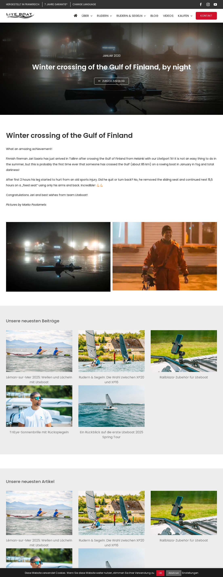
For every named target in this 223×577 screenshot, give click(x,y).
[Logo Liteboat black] (20, 15)
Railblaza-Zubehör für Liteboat (184, 377)
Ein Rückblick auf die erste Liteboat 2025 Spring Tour (111, 434)
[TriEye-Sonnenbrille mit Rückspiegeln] (39, 406)
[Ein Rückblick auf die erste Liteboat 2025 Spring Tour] (111, 406)
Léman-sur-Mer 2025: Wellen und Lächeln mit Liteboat (39, 379)
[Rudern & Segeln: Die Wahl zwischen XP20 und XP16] (111, 351)
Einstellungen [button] (190, 573)
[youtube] (215, 4)
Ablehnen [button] (173, 573)
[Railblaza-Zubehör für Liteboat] (184, 351)
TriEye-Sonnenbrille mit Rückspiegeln (39, 432)
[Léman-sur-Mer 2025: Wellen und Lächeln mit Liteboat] (39, 351)
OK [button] (160, 573)
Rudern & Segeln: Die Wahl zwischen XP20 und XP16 (111, 379)
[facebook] (200, 4)
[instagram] (208, 4)
